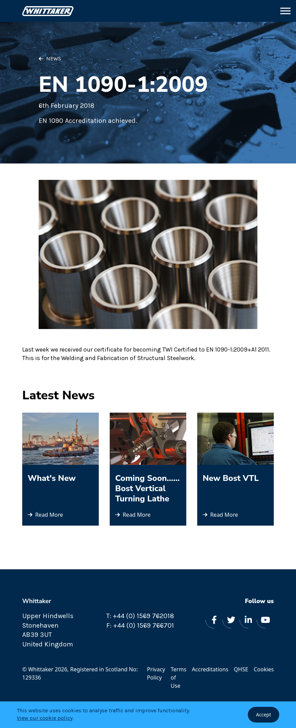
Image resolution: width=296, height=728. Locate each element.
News (53, 58)
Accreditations (210, 669)
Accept (263, 714)
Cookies (264, 669)
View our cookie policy (44, 718)
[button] (285, 11)
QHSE (241, 669)
